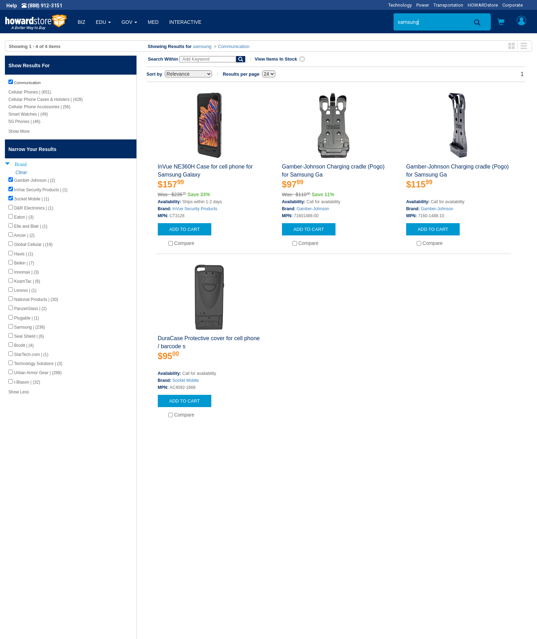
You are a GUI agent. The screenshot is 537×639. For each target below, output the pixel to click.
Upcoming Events (161, 578)
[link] (423, 621)
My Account (287, 557)
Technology (400, 5)
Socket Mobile (185, 380)
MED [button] (153, 22)
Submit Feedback (161, 557)
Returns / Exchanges (297, 571)
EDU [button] (103, 22)
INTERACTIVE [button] (185, 22)
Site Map (284, 578)
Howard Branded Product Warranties (182, 564)
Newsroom (23, 557)
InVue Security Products (194, 208)
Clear (21, 172)
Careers (19, 564)
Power (422, 5)
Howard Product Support (169, 550)
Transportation (448, 5)
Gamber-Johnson (313, 208)
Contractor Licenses (33, 585)
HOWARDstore (483, 5)
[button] (501, 22)
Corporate (512, 5)
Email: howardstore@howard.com (442, 578)
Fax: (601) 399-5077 (427, 571)
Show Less (18, 392)
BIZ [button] (81, 22)
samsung (202, 46)
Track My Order (291, 564)
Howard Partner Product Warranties (181, 571)
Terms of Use (26, 578)
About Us (21, 550)
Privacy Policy (26, 571)
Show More (19, 131)
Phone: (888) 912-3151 (430, 564)
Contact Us (286, 550)
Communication (233, 46)
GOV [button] (129, 22)
